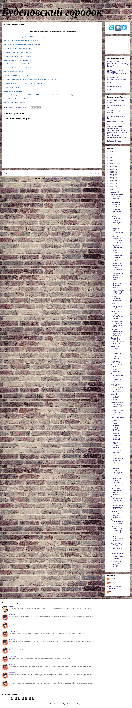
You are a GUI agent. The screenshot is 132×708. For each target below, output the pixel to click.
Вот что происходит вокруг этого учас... (116, 452)
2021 (111, 163)
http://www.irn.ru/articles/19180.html (14, 103)
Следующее (8, 173)
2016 (111, 178)
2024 (111, 154)
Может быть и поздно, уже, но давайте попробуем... (117, 396)
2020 (111, 166)
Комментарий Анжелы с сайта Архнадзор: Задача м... (117, 444)
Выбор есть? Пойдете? (115, 141)
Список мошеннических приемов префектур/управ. (117, 275)
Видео (109, 90)
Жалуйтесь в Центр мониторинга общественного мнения (117, 315)
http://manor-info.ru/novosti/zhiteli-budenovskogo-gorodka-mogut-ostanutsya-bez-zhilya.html (31, 68)
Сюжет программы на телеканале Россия (117, 419)
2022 (111, 160)
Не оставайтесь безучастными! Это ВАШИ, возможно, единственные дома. (116, 79)
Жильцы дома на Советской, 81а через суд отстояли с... (117, 197)
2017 (111, 175)
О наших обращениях (116, 370)
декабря (114, 192)
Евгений (112, 583)
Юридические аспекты (115, 86)
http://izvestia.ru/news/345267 (12, 87)
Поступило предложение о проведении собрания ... (117, 332)
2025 (111, 151)
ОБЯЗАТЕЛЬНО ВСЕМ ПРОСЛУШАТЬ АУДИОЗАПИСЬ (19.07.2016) (117, 72)
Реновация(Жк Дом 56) (115, 121)
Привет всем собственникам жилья (117, 204)
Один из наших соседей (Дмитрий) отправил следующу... (117, 482)
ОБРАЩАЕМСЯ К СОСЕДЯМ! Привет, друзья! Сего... (117, 257)
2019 (111, 169)
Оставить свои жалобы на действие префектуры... (116, 514)
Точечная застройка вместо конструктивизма (117, 230)
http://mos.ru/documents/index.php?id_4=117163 (18, 37)
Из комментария (116, 214)
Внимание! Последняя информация (116, 298)
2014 (111, 183)
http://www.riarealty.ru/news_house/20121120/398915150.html (22, 83)
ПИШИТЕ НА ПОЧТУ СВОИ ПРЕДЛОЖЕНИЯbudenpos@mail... (117, 530)
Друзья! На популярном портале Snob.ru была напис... (117, 340)
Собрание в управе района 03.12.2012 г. (117, 538)
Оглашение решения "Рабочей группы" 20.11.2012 (115, 427)
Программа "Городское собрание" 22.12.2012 (115, 436)
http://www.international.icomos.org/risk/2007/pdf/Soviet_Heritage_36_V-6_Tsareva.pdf (30, 79)
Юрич (111, 592)
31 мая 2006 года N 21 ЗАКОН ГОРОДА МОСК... (117, 564)
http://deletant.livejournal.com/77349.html (16, 64)
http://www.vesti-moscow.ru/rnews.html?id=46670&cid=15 (21, 41)
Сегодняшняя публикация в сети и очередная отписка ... (116, 248)
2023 (111, 157)
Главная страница (51, 173)
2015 (111, 181)
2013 (111, 186)
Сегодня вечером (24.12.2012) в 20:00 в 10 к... (117, 507)
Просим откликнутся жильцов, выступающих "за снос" (116, 220)
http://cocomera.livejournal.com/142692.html (17, 60)
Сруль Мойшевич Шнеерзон (115, 587)
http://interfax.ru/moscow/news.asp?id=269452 (17, 48)
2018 (111, 172)
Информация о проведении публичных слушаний (116, 284)
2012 (111, 189)
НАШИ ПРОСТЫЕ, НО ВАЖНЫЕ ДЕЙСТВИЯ (117, 292)
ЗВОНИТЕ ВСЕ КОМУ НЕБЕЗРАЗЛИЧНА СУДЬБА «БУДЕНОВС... (117, 387)
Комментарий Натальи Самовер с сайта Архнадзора (116, 349)
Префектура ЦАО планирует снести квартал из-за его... (117, 555)
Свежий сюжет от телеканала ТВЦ (117, 412)
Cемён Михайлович (116, 579)
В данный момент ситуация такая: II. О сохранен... (117, 521)
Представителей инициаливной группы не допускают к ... (117, 266)
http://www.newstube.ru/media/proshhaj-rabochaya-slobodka (21, 44)
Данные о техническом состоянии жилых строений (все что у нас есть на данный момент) (117, 64)
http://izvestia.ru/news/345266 (12, 91)
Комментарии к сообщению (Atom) (57, 178)
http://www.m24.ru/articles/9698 (13, 72)
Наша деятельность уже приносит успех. (116, 305)
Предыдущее (95, 173)
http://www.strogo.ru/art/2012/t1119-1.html (16, 75)
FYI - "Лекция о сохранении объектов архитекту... (116, 491)
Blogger (79, 704)
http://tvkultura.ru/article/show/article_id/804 (16, 99)
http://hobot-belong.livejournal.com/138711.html (18, 56)
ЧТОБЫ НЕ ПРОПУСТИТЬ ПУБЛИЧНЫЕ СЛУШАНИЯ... (117, 239)
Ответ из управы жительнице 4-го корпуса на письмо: (117, 324)
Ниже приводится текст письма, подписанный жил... (117, 405)
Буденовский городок (52, 12)
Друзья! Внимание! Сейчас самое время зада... (116, 358)
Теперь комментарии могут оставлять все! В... (117, 499)
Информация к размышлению (117, 210)
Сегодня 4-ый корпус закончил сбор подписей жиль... (117, 472)
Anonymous (13, 614)
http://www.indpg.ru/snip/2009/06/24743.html (17, 52)
